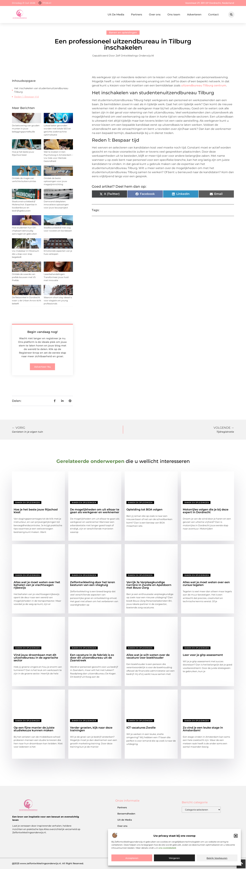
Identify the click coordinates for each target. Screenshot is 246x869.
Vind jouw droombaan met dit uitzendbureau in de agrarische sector (36, 657)
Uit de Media (124, 819)
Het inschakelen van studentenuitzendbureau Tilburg (41, 90)
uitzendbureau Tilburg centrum (203, 85)
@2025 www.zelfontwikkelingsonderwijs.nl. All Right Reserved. (48, 863)
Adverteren (194, 14)
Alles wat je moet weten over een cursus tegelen (206, 584)
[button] (235, 846)
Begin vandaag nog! (42, 332)
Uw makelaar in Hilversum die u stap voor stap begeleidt (25, 254)
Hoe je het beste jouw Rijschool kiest (36, 511)
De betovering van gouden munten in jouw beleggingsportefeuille (25, 128)
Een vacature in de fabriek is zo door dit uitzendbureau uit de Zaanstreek (92, 657)
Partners (136, 14)
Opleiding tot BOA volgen (144, 509)
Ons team (173, 14)
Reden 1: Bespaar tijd (26, 96)
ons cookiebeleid (167, 858)
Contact (213, 14)
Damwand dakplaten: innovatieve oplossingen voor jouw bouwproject (56, 204)
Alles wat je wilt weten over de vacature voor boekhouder (148, 656)
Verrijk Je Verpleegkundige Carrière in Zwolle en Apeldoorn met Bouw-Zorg (148, 585)
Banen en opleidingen (123, 32)
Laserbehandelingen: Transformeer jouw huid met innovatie (56, 277)
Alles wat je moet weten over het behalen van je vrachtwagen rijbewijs (37, 585)
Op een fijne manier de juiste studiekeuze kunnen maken (34, 729)
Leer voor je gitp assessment (203, 655)
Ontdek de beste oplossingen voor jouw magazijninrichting (55, 181)
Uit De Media (116, 14)
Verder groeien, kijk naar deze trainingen (91, 729)
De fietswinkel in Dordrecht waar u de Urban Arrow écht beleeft (26, 300)
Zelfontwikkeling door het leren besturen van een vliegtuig (92, 584)
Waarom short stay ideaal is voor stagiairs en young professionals (58, 300)
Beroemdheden (126, 813)
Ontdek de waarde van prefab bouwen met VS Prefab (24, 277)
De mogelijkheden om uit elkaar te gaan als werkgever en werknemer (94, 511)
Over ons (155, 14)
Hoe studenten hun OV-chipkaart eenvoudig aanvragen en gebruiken (24, 230)
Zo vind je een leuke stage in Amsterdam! (203, 729)
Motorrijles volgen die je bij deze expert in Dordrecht (205, 511)
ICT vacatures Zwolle (141, 727)
